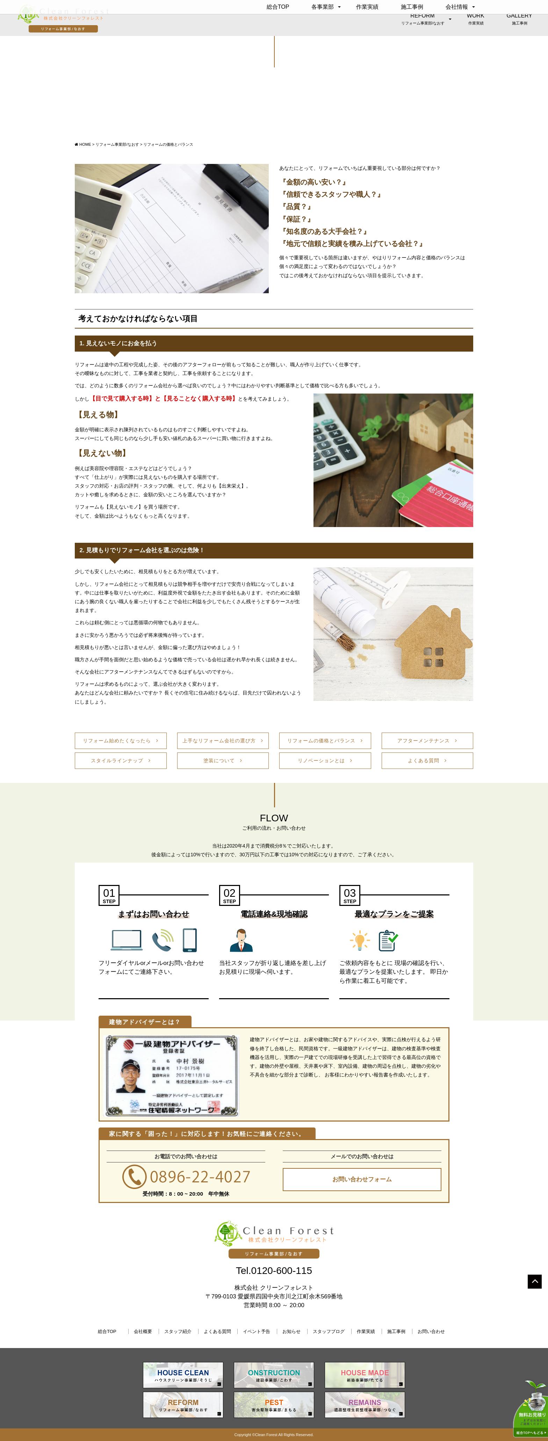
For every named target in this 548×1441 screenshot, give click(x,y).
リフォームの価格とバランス (325, 740)
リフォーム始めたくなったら (120, 740)
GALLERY (519, 19)
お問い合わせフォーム (362, 1179)
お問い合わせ (431, 1331)
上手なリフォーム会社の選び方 (222, 740)
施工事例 (412, 7)
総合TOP (278, 7)
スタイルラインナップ (121, 760)
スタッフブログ (329, 1331)
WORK (475, 19)
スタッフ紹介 (178, 1331)
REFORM (423, 19)
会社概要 (143, 1331)
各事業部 (322, 7)
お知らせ (291, 1331)
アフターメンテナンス (427, 740)
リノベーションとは (325, 760)
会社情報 (457, 7)
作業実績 (367, 7)
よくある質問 (427, 760)
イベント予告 (256, 1331)
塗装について (222, 760)
